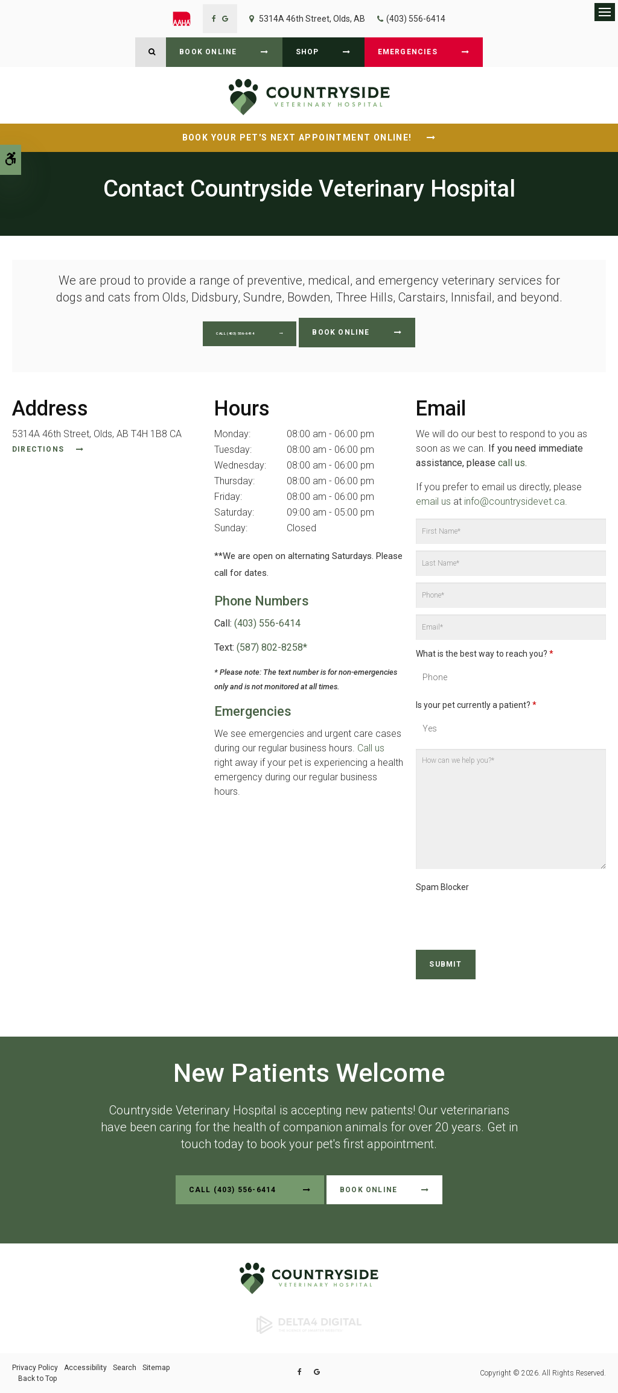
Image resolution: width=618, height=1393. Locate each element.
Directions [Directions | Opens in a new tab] (38, 449)
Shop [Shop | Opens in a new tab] (307, 52)
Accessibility (85, 1367)
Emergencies (408, 52)
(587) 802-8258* (272, 647)
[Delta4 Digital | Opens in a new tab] (309, 1324)
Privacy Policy (35, 1367)
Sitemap (156, 1367)
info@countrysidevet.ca (514, 501)
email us (433, 501)
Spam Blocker (442, 887)
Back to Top (37, 1378)
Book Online (208, 52)
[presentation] (486, 915)
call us (511, 463)
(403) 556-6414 (415, 19)
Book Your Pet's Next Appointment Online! (298, 137)
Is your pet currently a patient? (476, 705)
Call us (370, 748)
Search (124, 1367)
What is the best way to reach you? (484, 654)
